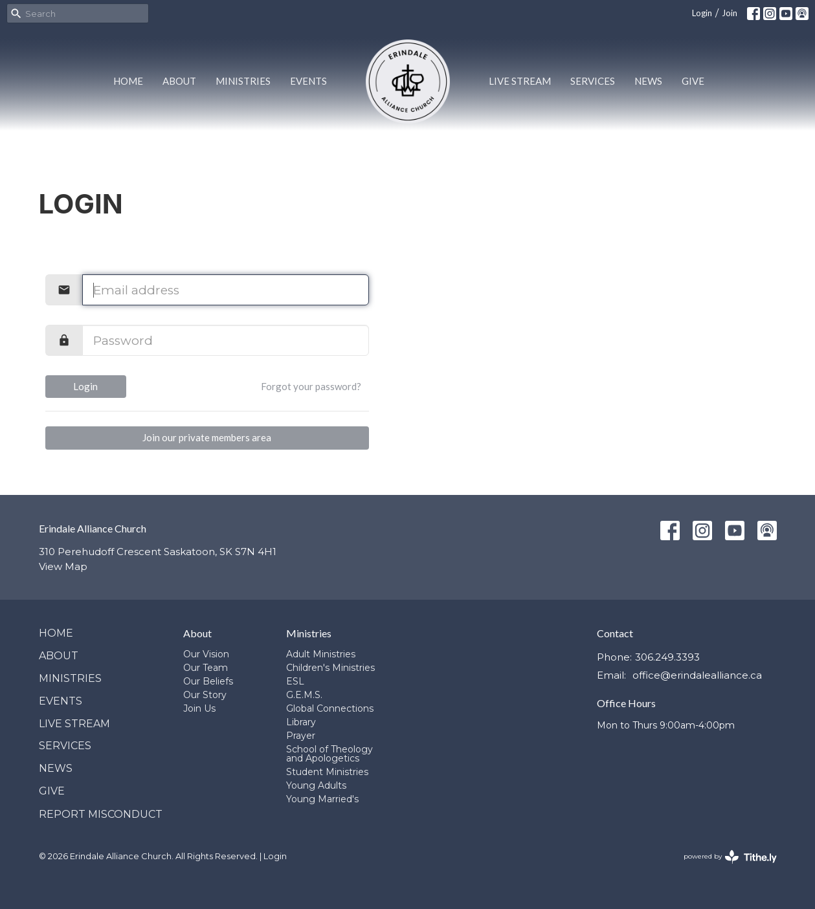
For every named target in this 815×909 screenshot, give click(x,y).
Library (301, 722)
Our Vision (206, 654)
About (179, 81)
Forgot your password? (311, 386)
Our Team (205, 668)
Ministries (243, 81)
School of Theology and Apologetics (329, 753)
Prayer (300, 735)
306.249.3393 (667, 657)
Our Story (205, 695)
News (648, 81)
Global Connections (330, 708)
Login (702, 13)
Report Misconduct (100, 814)
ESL (295, 681)
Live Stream (520, 81)
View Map (63, 566)
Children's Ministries (330, 668)
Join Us (199, 708)
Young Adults (316, 785)
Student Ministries (327, 772)
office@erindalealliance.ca (697, 675)
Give (693, 81)
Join (729, 13)
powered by (730, 857)
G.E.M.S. (304, 695)
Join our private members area (206, 437)
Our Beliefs (208, 681)
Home (128, 81)
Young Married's (322, 799)
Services (592, 81)
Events (308, 81)
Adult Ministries (320, 654)
